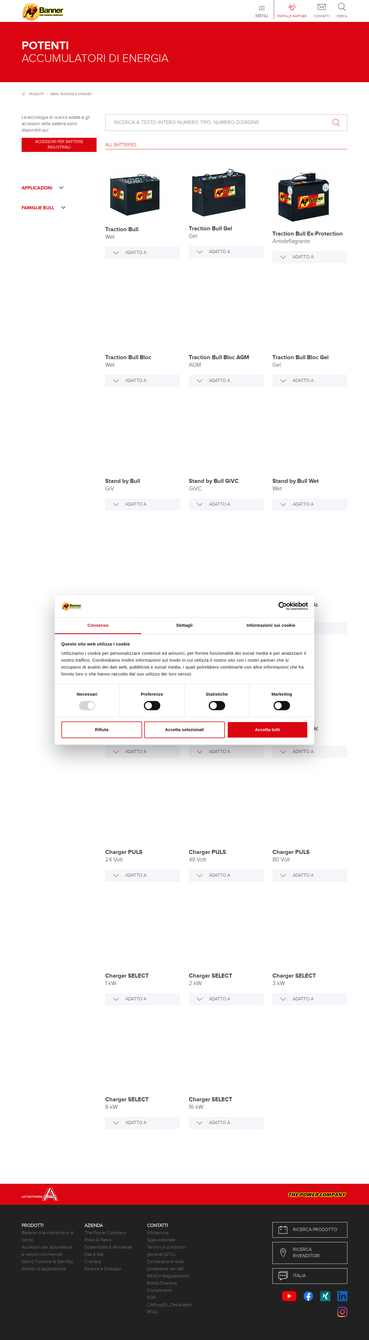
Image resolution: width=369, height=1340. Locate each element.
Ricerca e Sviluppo (102, 1269)
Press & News (98, 1240)
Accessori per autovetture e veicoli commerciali (47, 1251)
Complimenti (159, 1290)
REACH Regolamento (168, 1276)
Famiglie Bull (44, 208)
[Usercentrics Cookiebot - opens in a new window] (282, 606)
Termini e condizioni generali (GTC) (166, 1251)
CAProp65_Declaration (169, 1305)
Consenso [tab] (97, 625)
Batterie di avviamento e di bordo (48, 1236)
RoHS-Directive (162, 1283)
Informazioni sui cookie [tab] (271, 625)
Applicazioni (43, 188)
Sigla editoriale (161, 1240)
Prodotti (36, 94)
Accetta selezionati (184, 729)
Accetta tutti (267, 729)
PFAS (152, 1312)
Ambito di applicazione (44, 1269)
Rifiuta (101, 729)
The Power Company (105, 1233)
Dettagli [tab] (184, 625)
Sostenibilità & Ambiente (108, 1247)
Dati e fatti (93, 1254)
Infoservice (158, 1233)
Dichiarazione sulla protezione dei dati (165, 1265)
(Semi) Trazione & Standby (71, 94)
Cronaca (92, 1261)
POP (151, 1298)
